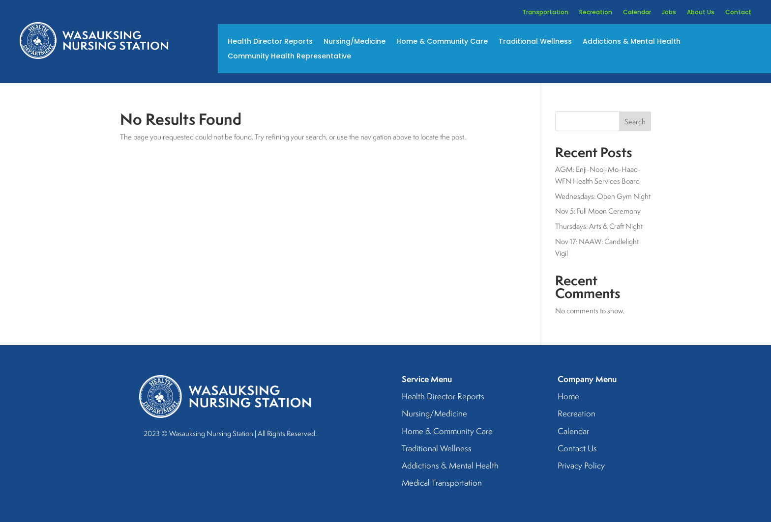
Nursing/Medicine (355, 42)
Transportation (545, 12)
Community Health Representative (289, 57)
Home (568, 397)
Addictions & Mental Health (632, 42)
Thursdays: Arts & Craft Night (599, 226)
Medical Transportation (442, 483)
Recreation (595, 12)
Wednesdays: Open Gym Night (603, 196)
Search (635, 121)
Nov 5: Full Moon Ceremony (598, 211)
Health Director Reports (270, 42)
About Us (700, 12)
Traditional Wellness (535, 42)
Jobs (669, 12)
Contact (738, 12)
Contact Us (577, 449)
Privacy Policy (581, 466)
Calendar (637, 12)
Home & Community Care (442, 42)
